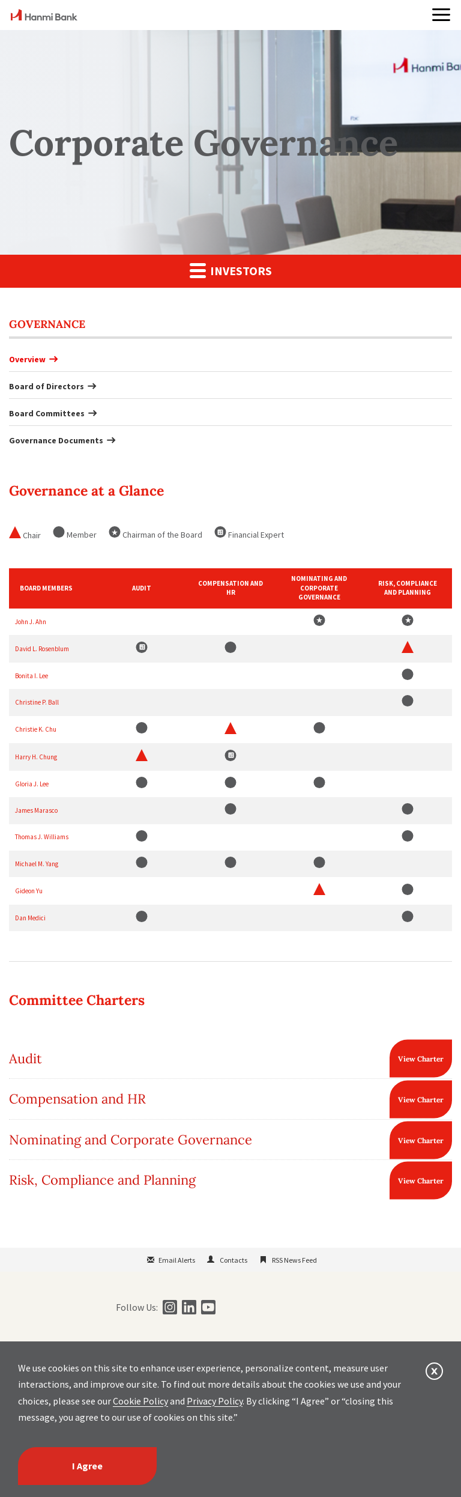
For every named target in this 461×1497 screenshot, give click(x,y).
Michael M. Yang (36, 864)
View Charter (421, 1058)
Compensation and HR (77, 1098)
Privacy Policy (215, 1401)
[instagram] (168, 1307)
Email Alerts (176, 1260)
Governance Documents (56, 440)
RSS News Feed (294, 1260)
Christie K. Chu (35, 729)
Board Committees (47, 413)
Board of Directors (46, 386)
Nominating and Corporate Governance (130, 1139)
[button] (441, 14)
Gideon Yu (29, 891)
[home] (44, 17)
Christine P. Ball (37, 702)
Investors (231, 270)
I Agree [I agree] (87, 1466)
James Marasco (36, 810)
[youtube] (206, 1307)
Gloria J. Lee (32, 784)
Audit (25, 1058)
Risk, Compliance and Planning (102, 1179)
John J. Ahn (30, 622)
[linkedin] (187, 1307)
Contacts (233, 1260)
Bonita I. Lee (31, 676)
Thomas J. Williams (41, 837)
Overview (27, 359)
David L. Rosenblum (42, 649)
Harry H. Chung (36, 757)
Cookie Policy (140, 1401)
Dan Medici (30, 918)
